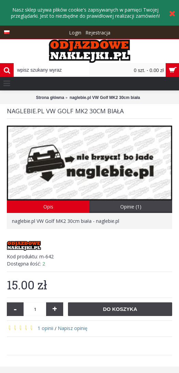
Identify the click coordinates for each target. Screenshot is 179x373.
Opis (48, 206)
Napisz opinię (72, 328)
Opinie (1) (130, 206)
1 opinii (45, 328)
